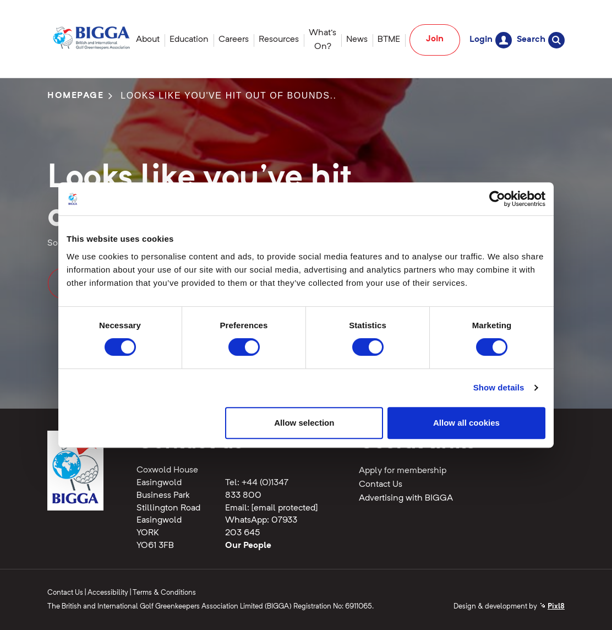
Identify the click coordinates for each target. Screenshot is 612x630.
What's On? (322, 40)
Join (435, 39)
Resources (279, 39)
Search (541, 40)
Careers (233, 39)
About (148, 39)
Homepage (75, 95)
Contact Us (380, 484)
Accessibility (108, 592)
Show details (498, 387)
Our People (248, 545)
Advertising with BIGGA (406, 498)
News (357, 39)
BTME (389, 39)
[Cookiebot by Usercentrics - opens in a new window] (497, 199)
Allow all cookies (466, 422)
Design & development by (509, 606)
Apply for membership (402, 470)
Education (189, 39)
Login (490, 40)
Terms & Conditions (164, 592)
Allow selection (304, 422)
